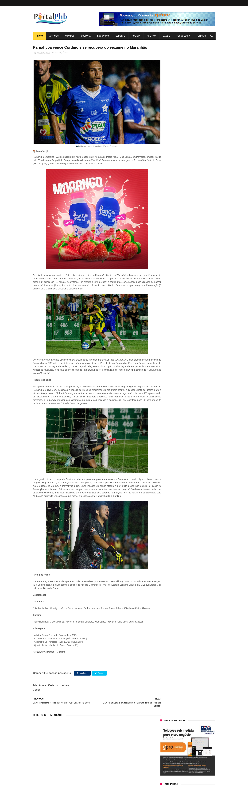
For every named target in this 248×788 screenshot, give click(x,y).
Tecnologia (183, 36)
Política (151, 36)
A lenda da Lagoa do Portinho (188, 751)
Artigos (53, 36)
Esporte (120, 36)
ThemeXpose (51, 784)
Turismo (201, 36)
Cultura (85, 36)
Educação (102, 36)
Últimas (66, 53)
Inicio (39, 36)
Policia (135, 36)
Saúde (166, 36)
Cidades (69, 36)
